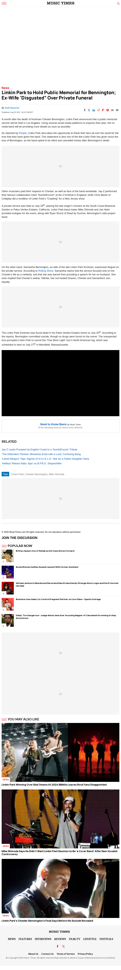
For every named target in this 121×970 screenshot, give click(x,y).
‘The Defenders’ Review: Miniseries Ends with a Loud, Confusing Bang (41, 454)
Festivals (106, 939)
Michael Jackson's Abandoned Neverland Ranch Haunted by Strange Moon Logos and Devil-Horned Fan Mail (67, 584)
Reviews (60, 939)
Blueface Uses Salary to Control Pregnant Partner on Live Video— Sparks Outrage (58, 599)
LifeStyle (90, 939)
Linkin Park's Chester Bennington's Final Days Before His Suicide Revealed (47, 920)
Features (25, 939)
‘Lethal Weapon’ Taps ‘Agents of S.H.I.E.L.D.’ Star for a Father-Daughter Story (45, 458)
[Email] (112, 110)
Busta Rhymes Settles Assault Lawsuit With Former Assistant (47, 567)
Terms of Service (66, 953)
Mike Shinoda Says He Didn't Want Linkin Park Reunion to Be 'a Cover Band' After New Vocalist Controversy (59, 852)
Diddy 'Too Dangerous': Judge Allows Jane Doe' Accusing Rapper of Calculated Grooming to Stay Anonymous (66, 617)
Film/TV (74, 939)
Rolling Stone (45, 270)
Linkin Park (17, 474)
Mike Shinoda (56, 474)
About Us (33, 953)
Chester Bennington (36, 474)
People (23, 133)
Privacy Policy (85, 953)
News (5, 88)
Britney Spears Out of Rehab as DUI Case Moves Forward (45, 550)
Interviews (43, 939)
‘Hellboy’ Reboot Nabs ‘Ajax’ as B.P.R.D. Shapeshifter (32, 463)
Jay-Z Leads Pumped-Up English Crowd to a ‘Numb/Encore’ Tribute (39, 449)
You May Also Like (23, 719)
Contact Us (47, 953)
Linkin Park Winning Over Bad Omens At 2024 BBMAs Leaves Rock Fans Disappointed (54, 784)
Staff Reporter (12, 108)
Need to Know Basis (53, 424)
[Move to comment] (117, 110)
